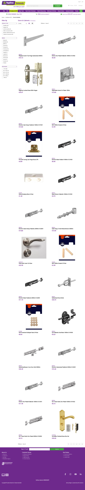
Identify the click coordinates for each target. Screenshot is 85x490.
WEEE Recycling (25, 457)
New (4, 11)
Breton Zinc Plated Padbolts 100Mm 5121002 (63, 56)
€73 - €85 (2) (5, 75)
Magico (70, 482)
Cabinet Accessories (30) (8, 34)
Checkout (81, 5)
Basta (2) (5, 40)
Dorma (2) (5, 45)
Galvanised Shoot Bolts (58, 298)
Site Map (4, 457)
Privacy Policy (66, 455)
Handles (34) (5, 25)
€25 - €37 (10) (6, 72)
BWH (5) (5, 43)
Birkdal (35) (5, 42)
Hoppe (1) (5, 52)
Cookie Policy (66, 457)
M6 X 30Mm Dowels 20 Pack (59, 125)
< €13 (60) (5, 68)
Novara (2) (5, 55)
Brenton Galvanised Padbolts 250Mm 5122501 (64, 367)
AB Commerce (80, 482)
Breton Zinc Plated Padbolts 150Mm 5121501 (30, 401)
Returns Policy (25, 455)
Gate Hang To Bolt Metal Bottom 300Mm (62, 228)
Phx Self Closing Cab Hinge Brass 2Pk (28, 159)
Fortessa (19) (5, 49)
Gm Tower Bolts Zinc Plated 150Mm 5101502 (63, 401)
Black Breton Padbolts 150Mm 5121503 (62, 194)
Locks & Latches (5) (7, 29)
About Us (4, 454)
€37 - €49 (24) (6, 74)
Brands (76, 11)
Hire (7, 11)
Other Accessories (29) (7, 30)
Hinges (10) (5, 27)
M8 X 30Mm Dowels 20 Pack (59, 263)
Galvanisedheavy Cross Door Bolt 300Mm (29, 367)
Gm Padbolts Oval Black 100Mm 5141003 (62, 332)
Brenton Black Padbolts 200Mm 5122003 (29, 298)
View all (47, 23)
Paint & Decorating (41, 11)
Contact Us (4, 455)
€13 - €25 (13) (6, 70)
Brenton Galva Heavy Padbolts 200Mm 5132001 (31, 228)
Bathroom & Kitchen (51, 11)
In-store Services (26, 458)
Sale (81, 11)
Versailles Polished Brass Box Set (60, 436)
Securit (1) (5, 59)
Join (82, 1)
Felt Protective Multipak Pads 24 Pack (28, 332)
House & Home (61, 11)
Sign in (79, 1)
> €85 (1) (5, 77)
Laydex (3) (5, 54)
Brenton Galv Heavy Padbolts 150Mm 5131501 (31, 125)
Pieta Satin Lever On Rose (25, 263)
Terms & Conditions (67, 454)
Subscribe (57, 449)
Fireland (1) (5, 47)
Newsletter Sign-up (6, 458)
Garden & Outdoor (70, 11)
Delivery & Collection (27, 454)
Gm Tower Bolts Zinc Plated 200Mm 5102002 (30, 436)
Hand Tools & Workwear (31, 11)
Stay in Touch (24, 449)
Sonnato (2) (5, 61)
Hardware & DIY (13, 11)
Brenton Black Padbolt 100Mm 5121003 (62, 159)
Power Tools (21, 11)
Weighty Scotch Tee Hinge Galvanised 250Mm (30, 56)
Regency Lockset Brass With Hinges (28, 90)
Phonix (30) (5, 57)
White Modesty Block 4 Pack (26, 194)
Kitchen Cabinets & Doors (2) (9, 32)
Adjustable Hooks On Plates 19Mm (61, 90)
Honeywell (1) (6, 50)
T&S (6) (4, 62)
